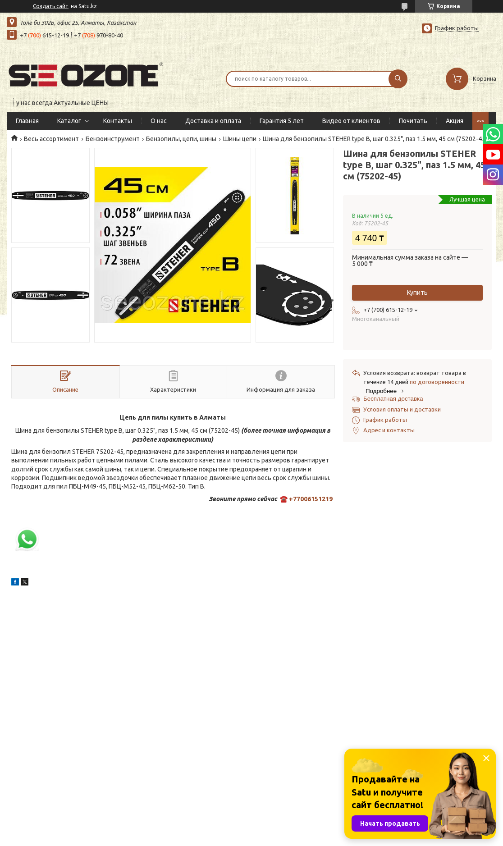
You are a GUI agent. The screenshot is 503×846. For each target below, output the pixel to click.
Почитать (413, 121)
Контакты (117, 121)
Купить (417, 292)
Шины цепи (239, 138)
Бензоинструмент (113, 138)
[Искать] (398, 78)
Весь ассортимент (51, 138)
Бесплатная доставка (393, 398)
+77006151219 (311, 499)
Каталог (69, 121)
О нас (159, 121)
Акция (454, 121)
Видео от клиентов (351, 121)
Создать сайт (51, 6)
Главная (27, 121)
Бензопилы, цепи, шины (181, 138)
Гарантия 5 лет (282, 121)
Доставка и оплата (213, 121)
